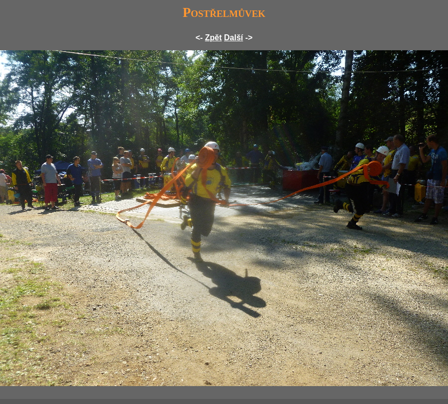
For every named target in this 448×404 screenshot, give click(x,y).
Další (233, 37)
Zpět (213, 37)
